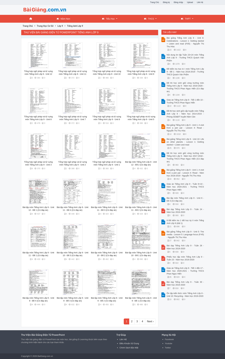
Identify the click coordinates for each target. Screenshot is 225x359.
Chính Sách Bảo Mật (129, 347)
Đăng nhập (178, 2)
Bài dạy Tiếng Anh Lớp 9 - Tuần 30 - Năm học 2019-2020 (185, 283)
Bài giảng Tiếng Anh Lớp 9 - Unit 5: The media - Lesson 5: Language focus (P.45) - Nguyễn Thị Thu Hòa (185, 234)
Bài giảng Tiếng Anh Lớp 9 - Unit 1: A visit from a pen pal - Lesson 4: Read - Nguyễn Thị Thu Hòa (185, 128)
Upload (190, 2)
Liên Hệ (123, 339)
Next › (150, 321)
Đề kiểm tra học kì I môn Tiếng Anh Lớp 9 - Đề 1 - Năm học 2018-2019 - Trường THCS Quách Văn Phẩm (185, 72)
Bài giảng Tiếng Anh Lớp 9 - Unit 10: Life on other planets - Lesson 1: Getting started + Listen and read (185, 142)
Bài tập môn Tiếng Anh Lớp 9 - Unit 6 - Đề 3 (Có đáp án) (185, 199)
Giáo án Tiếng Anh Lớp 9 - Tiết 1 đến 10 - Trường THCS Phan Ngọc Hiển (185, 101)
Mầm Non (63, 19)
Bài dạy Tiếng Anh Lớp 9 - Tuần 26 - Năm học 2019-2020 (185, 247)
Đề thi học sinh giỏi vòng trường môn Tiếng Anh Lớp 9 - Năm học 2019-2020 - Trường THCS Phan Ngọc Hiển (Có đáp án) (185, 87)
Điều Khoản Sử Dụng (129, 343)
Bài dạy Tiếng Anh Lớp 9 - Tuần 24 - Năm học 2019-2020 (185, 210)
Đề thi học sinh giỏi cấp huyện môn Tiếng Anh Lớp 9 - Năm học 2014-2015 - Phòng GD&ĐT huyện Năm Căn (185, 114)
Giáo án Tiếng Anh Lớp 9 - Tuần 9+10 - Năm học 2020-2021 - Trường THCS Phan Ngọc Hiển (185, 187)
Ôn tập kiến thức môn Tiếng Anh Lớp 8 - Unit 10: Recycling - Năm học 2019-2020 (185, 294)
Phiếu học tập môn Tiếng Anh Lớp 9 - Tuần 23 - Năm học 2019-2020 (185, 258)
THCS (149, 19)
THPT (186, 19)
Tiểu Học (108, 19)
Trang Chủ (154, 2)
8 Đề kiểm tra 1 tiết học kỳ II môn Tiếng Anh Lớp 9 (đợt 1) (185, 221)
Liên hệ (200, 2)
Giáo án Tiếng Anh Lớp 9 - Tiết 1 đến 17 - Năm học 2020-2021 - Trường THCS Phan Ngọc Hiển (185, 271)
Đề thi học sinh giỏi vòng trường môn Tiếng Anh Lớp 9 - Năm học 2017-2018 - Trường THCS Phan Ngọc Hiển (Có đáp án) (185, 157)
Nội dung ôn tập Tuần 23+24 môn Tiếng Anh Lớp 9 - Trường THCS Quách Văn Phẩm (185, 58)
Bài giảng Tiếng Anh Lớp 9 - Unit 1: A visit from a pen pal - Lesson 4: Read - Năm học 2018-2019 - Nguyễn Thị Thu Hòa (185, 173)
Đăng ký (166, 2)
